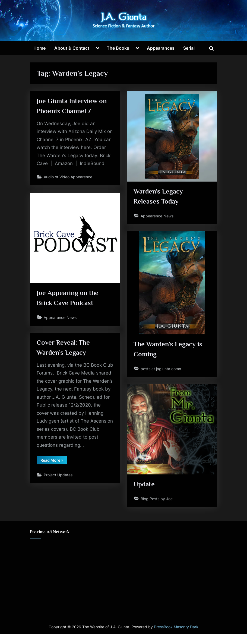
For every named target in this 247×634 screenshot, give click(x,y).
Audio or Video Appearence (68, 177)
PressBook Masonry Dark (176, 627)
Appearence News (157, 216)
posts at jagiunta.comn (161, 368)
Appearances (161, 48)
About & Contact (71, 48)
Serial (189, 48)
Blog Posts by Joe (157, 498)
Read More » (54, 461)
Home (39, 48)
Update (144, 484)
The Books (118, 48)
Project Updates (58, 476)
